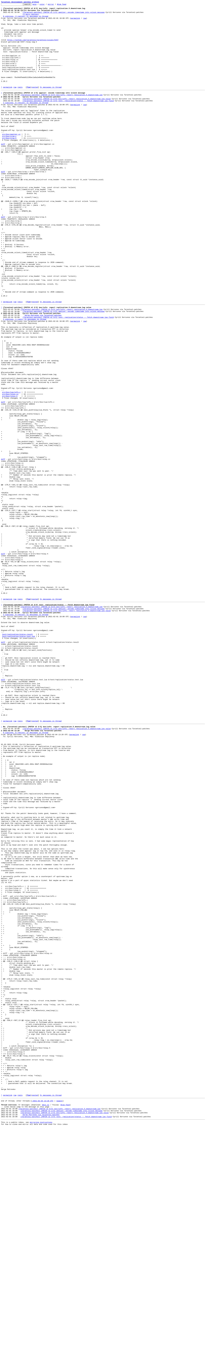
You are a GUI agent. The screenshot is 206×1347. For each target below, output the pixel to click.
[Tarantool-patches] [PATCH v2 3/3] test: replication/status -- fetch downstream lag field (68, 119)
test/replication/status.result (17, 758)
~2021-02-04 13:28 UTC (42, 1317)
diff (3, 171)
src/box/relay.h (9, 473)
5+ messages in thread (50, 104)
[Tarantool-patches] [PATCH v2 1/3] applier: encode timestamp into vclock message (64, 14)
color (46, 5)
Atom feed (65, 5)
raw (84, 21)
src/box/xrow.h (9, 164)
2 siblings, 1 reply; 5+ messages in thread (24, 381)
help (39, 5)
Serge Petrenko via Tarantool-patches (43, 376)
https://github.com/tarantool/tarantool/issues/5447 (32, 47)
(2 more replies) (31, 16)
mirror (55, 5)
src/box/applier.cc (11, 160)
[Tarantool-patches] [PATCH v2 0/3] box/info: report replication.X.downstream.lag (61, 112)
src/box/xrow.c (9, 162)
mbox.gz (45, 1321)
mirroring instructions (41, 1342)
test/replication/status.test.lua (18, 761)
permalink (75, 21)
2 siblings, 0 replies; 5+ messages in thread (25, 122)
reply (20, 104)
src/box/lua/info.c (11, 468)
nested (35, 104)
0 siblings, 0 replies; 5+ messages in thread (25, 875)
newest (59, 1317)
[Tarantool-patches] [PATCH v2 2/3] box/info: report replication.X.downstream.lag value (67, 117)
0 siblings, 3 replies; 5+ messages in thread (25, 19)
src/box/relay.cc (10, 471)
